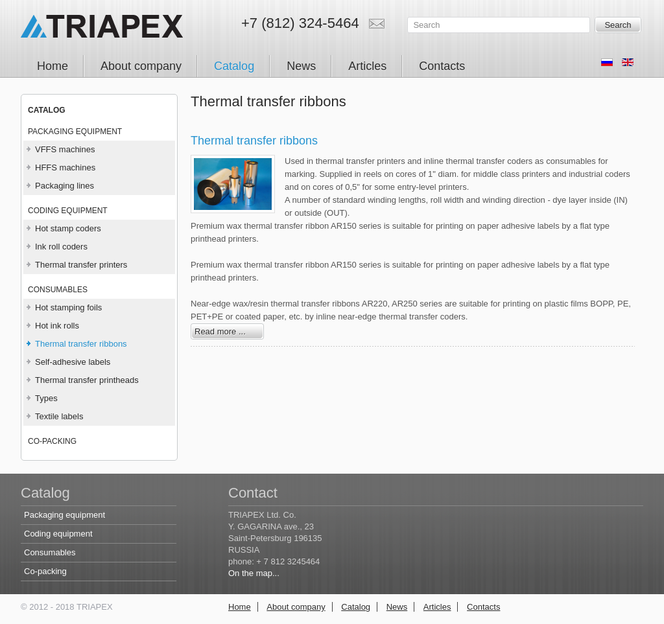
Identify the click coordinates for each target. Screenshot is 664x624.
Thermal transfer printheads (87, 380)
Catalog (355, 607)
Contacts (483, 607)
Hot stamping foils (68, 307)
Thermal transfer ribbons (81, 344)
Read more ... (220, 331)
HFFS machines (65, 167)
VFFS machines (65, 149)
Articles (437, 607)
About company (296, 607)
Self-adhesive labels (72, 362)
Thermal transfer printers (81, 265)
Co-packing (52, 441)
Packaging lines (64, 186)
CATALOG (46, 110)
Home (239, 607)
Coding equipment (68, 210)
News (397, 607)
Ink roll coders (61, 246)
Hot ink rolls (57, 325)
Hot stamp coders (68, 228)
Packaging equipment (75, 131)
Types (46, 398)
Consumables (58, 289)
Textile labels (59, 416)
